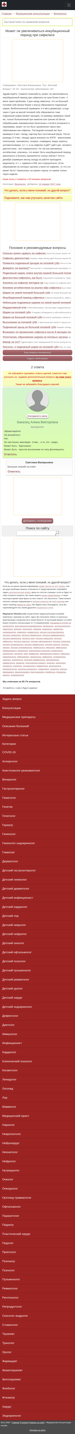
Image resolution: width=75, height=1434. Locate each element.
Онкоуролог (10, 1188)
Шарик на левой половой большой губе (26, 292)
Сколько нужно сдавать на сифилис (24, 253)
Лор (4, 1097)
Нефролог (9, 1161)
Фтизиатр (8, 1397)
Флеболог (8, 1388)
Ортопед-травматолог (16, 1197)
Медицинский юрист (15, 1115)
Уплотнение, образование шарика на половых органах (35, 337)
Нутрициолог (11, 1170)
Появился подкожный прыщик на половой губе (31, 263)
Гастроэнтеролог (13, 788)
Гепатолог (8, 815)
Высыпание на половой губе (20, 322)
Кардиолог (9, 1052)
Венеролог (60, 13)
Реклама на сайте (37, 1430)
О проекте (24, 1422)
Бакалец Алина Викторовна (37, 422)
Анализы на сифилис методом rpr (23, 283)
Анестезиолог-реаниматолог (21, 770)
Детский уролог (12, 988)
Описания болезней (15, 726)
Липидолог (9, 1079)
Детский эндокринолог (17, 1006)
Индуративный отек (14, 307)
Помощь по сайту (37, 1422)
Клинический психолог (17, 1061)
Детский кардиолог (14, 906)
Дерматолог (10, 861)
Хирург (6, 1406)
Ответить (10, 454)
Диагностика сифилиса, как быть (22, 278)
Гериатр (7, 825)
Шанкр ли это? (11, 342)
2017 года (55, 184)
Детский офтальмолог (17, 952)
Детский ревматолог (15, 979)
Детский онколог (13, 943)
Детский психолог (14, 961)
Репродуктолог (12, 1306)
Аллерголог (10, 761)
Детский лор (10, 915)
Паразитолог (10, 1215)
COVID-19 (9, 752)
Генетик (7, 806)
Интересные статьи (15, 735)
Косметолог (10, 1070)
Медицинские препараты (19, 717)
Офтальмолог (11, 1206)
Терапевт (8, 1333)
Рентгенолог (10, 1297)
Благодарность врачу (37, 416)
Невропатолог (11, 1134)
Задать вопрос (12, 698)
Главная (7, 13)
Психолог (8, 1270)
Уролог (6, 1352)
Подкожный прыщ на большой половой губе (29, 327)
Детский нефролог (14, 934)
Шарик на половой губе (17, 312)
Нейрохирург (10, 1143)
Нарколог (8, 1124)
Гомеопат (8, 852)
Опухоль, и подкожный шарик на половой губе (31, 347)
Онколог (7, 1179)
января (45, 184)
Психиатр (8, 1261)
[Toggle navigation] (69, 5)
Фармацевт (9, 1361)
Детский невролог (14, 925)
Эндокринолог (11, 1415)
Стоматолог (10, 1324)
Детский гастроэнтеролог (19, 870)
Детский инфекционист (17, 897)
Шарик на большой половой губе (22, 317)
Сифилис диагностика (16, 258)
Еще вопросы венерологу (37, 352)
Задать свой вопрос (37, 358)
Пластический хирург (16, 1233)
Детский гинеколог (14, 879)
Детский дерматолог (15, 888)
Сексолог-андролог (15, 1315)
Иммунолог (9, 1034)
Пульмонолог (11, 1279)
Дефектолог (10, 1015)
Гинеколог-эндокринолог (18, 843)
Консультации (11, 708)
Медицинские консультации (33, 13)
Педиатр (8, 1224)
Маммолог (9, 1106)
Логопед (7, 1088)
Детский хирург (12, 997)
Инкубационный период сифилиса (23, 297)
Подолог (8, 1243)
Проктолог (9, 1252)
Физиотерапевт (12, 1370)
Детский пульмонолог (16, 970)
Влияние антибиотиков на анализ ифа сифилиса (32, 287)
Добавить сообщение (37, 520)
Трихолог (8, 1343)
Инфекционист (12, 1043)
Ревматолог (10, 1288)
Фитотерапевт (11, 1379)
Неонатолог (10, 1152)
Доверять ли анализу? (16, 268)
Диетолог (8, 1024)
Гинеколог (9, 834)
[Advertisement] (37, 61)
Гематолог (9, 797)
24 (40, 184)
